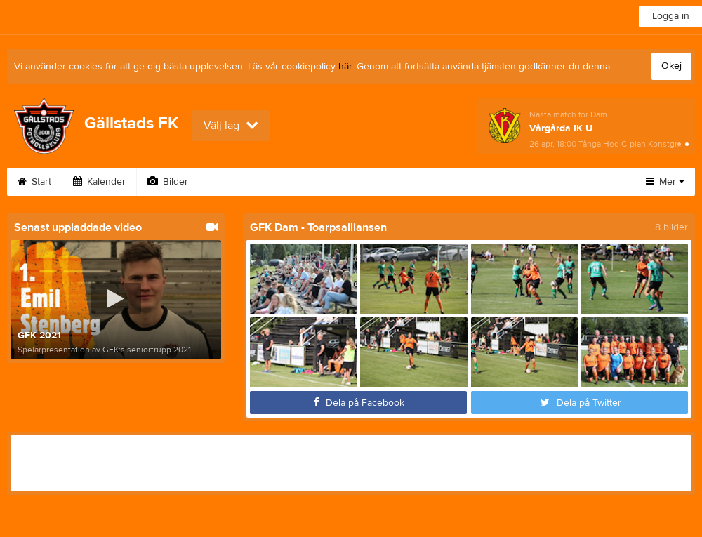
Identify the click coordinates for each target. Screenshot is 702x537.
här (345, 66)
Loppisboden (470, 181)
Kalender (99, 181)
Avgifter (315, 181)
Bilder (167, 181)
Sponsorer (556, 181)
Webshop (386, 181)
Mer (665, 181)
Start (34, 181)
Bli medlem (240, 181)
